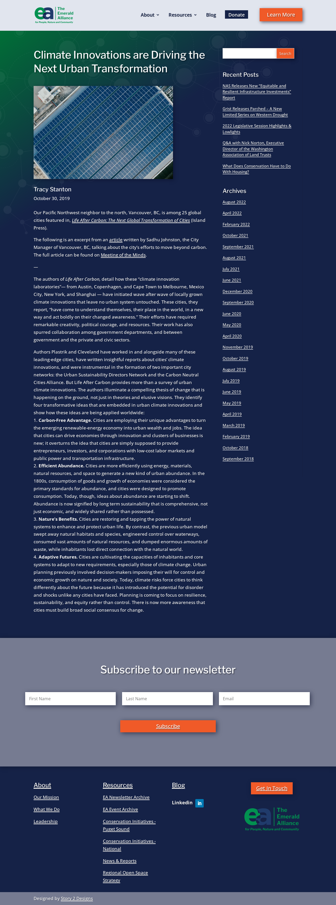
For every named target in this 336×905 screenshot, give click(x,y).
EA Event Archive (120, 809)
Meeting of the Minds (123, 255)
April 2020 (232, 336)
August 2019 (234, 369)
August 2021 (234, 257)
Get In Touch (271, 788)
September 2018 (238, 458)
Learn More (281, 14)
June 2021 (232, 280)
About (147, 15)
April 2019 (232, 414)
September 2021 (238, 246)
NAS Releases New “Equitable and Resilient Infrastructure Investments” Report (257, 91)
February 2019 (236, 436)
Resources (180, 15)
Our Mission (46, 797)
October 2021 (235, 235)
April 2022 (232, 213)
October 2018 (235, 447)
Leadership (46, 821)
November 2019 (238, 347)
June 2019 (232, 391)
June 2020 (232, 313)
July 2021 (231, 269)
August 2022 (234, 201)
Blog (211, 15)
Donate (236, 15)
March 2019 (234, 425)
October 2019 (235, 358)
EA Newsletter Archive (126, 797)
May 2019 (232, 403)
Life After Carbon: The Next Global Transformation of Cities (131, 220)
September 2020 (238, 302)
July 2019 (231, 380)
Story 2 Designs (77, 898)
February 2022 (236, 224)
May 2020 (232, 324)
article (116, 240)
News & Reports (119, 861)
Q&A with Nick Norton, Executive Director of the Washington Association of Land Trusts (253, 148)
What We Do (47, 809)
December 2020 (238, 291)
